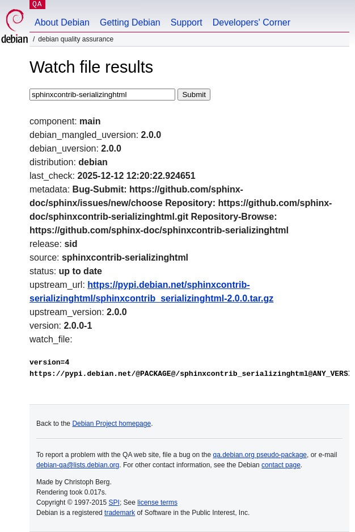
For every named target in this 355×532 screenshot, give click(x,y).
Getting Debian (130, 22)
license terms (157, 502)
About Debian (62, 22)
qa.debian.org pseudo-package (260, 455)
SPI (114, 502)
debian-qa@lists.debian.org (77, 465)
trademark (119, 513)
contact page (281, 465)
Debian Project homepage (111, 424)
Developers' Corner (251, 22)
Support (186, 22)
